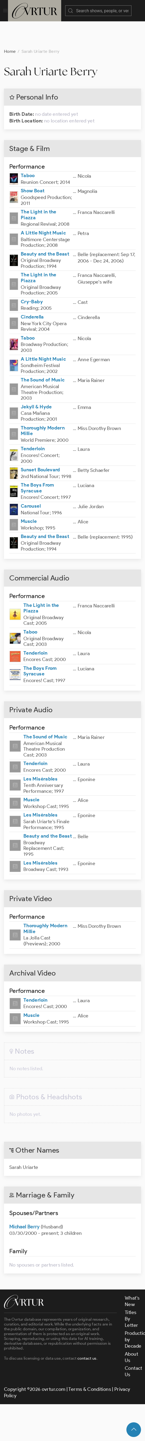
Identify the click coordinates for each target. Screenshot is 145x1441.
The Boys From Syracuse (37, 461)
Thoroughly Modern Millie (43, 404)
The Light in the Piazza (38, 188)
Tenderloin (33, 422)
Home (10, 24)
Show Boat (32, 164)
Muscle (29, 494)
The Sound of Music (43, 353)
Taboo (28, 149)
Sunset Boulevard (40, 443)
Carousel (31, 479)
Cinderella (32, 290)
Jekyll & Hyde (36, 380)
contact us (87, 1331)
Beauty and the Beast (45, 227)
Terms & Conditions (89, 1363)
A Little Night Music (43, 206)
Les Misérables (40, 752)
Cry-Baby (32, 275)
